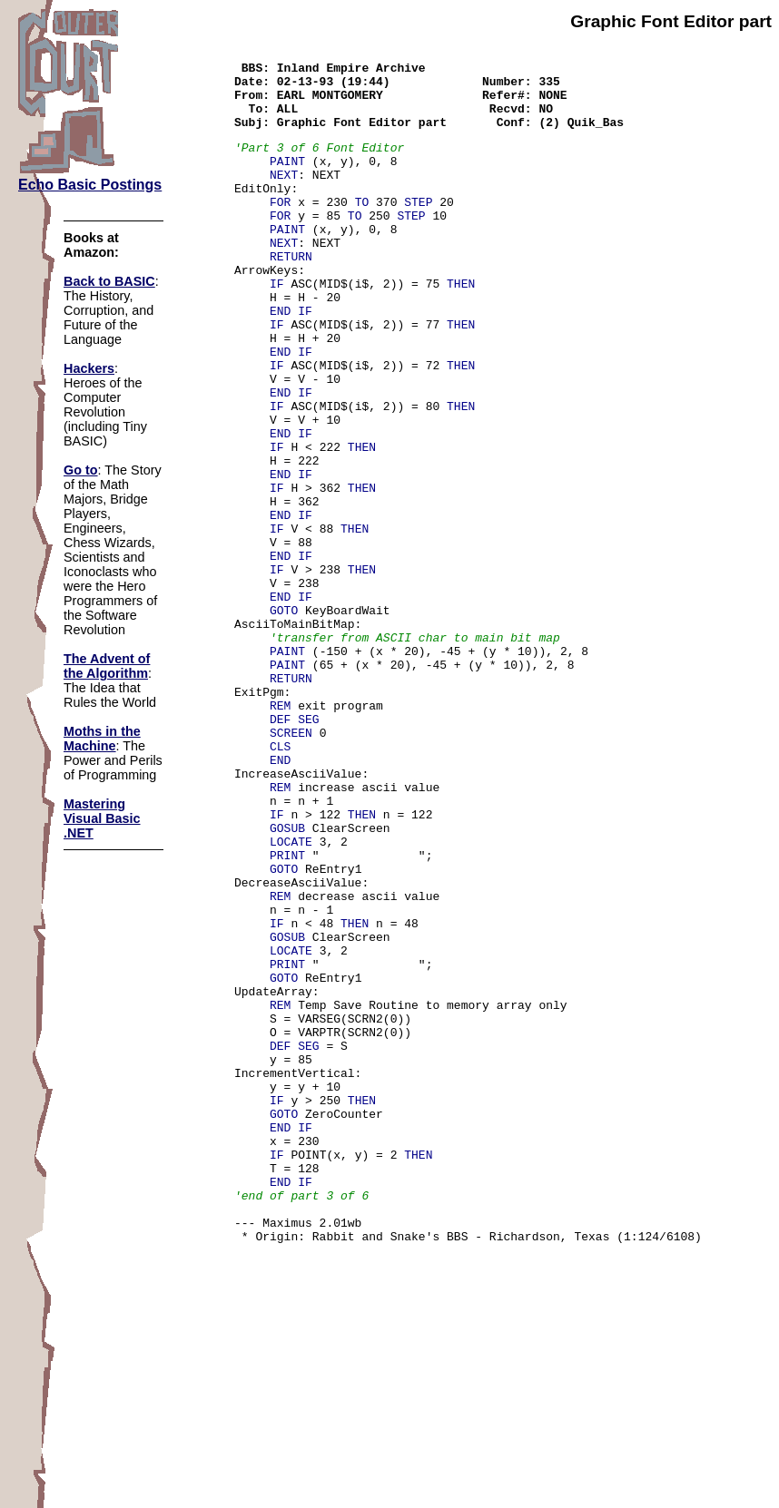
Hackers (89, 368)
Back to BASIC (109, 281)
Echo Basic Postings (90, 184)
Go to (81, 470)
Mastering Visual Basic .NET (102, 818)
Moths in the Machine (102, 738)
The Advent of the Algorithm (107, 666)
